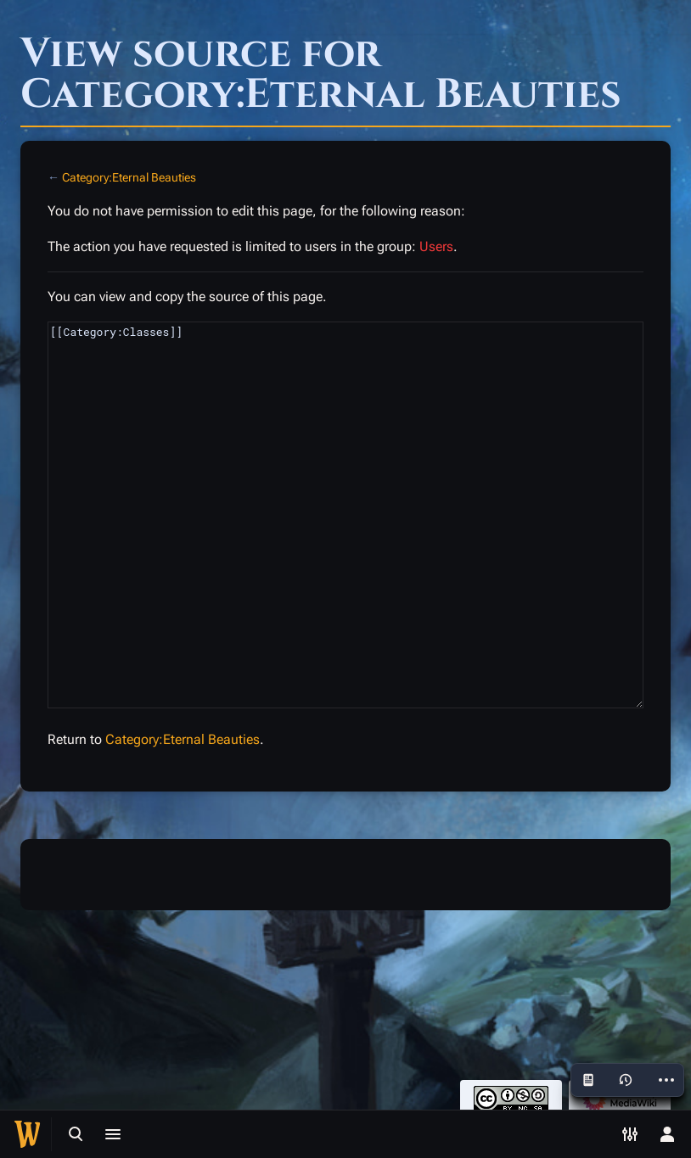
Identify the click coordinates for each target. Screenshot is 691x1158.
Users (436, 246)
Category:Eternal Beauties (129, 177)
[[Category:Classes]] (345, 515)
